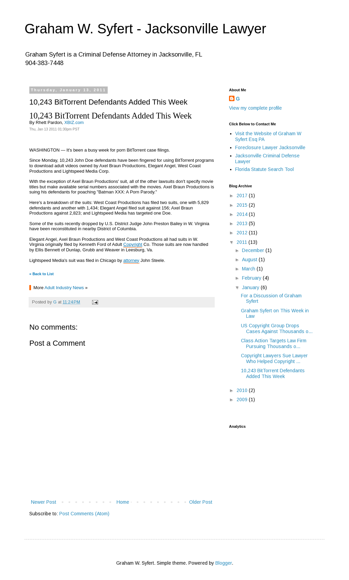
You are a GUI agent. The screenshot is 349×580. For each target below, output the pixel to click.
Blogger (223, 563)
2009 (243, 399)
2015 (243, 205)
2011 (242, 242)
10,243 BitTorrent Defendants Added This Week (273, 373)
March (249, 268)
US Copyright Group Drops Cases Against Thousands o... (277, 328)
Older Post (200, 502)
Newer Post (43, 502)
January (251, 287)
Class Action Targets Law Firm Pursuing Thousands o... (273, 343)
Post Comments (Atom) (84, 513)
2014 (243, 214)
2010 (243, 390)
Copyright (132, 244)
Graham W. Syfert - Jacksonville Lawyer (145, 28)
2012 (243, 232)
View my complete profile (255, 108)
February (252, 278)
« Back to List (41, 274)
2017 (243, 195)
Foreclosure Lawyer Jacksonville (270, 147)
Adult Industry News (64, 287)
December (253, 250)
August (250, 259)
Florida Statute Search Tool (264, 169)
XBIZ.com (74, 122)
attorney (131, 260)
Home (123, 502)
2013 (243, 223)
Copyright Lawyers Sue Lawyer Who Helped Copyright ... (274, 358)
